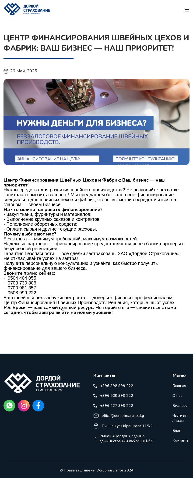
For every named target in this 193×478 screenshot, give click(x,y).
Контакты (180, 440)
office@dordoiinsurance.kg (118, 415)
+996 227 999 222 (113, 405)
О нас (177, 395)
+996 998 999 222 (113, 385)
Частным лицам (180, 418)
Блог (176, 430)
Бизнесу (179, 405)
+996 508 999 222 (113, 395)
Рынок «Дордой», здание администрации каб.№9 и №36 (124, 438)
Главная (179, 385)
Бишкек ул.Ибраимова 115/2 (123, 426)
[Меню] (187, 9)
